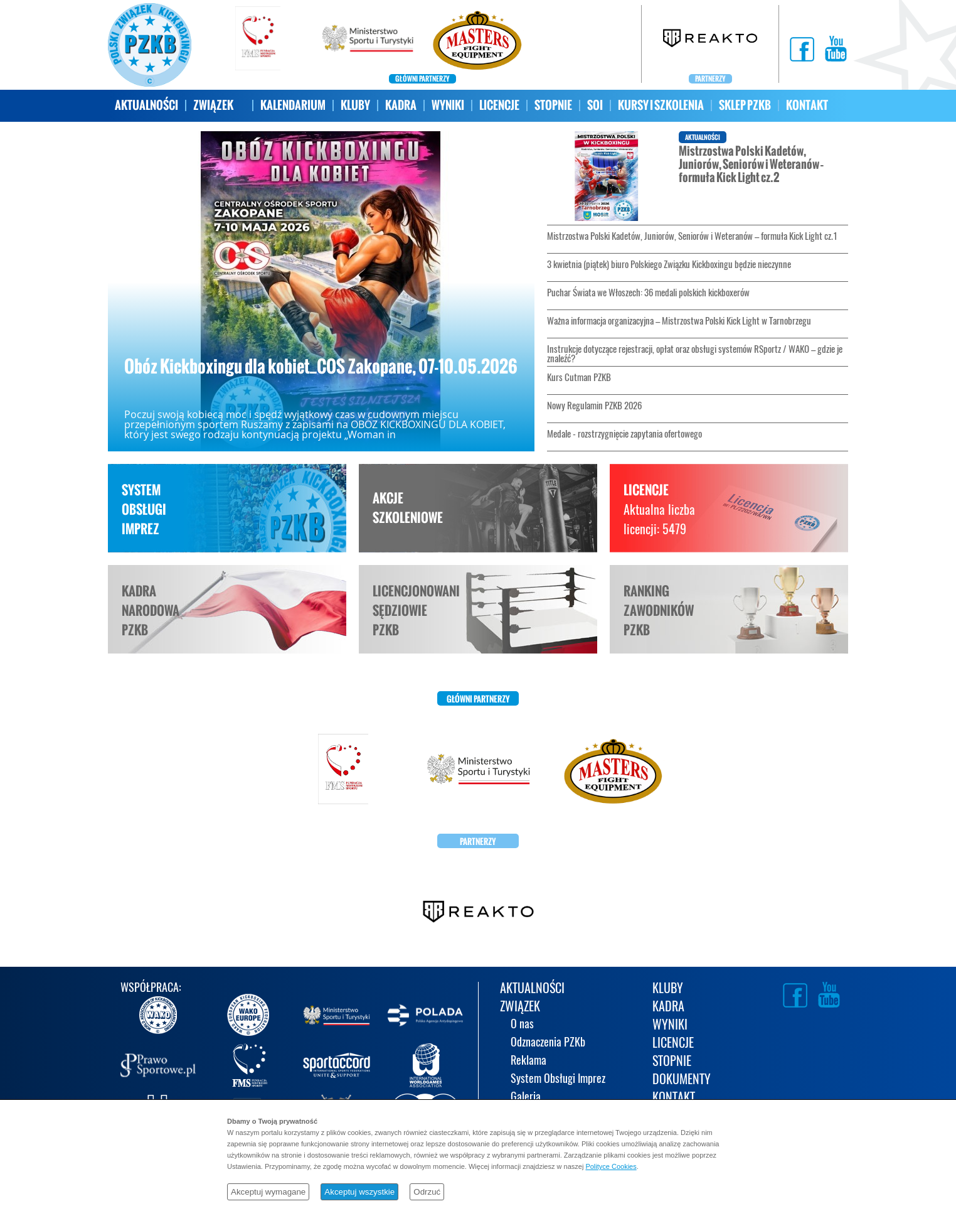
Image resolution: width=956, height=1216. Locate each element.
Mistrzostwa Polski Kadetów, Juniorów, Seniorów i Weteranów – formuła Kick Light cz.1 (692, 236)
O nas (522, 1024)
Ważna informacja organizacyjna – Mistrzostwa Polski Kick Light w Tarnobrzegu (679, 321)
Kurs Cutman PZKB (579, 377)
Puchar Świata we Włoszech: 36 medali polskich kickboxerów (648, 292)
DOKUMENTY (681, 1080)
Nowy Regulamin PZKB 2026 (594, 405)
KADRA (401, 105)
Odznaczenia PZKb (548, 1043)
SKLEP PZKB (745, 105)
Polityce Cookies (610, 1166)
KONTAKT (807, 105)
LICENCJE (499, 105)
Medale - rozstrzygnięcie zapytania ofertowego (624, 434)
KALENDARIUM (293, 105)
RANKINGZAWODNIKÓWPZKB (659, 610)
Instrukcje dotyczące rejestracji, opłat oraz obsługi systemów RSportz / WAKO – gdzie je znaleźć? (694, 354)
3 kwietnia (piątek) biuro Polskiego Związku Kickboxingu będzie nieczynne (669, 264)
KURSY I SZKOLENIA (661, 105)
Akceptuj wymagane (268, 1192)
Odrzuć (426, 1192)
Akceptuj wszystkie (359, 1192)
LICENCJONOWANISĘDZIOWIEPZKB (416, 610)
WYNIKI (448, 105)
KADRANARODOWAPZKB (150, 610)
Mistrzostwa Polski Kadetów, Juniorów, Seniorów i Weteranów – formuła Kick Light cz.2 (685, 176)
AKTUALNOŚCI (146, 105)
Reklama (528, 1061)
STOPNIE (553, 105)
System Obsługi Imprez (558, 1079)
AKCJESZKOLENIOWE (408, 507)
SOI (595, 105)
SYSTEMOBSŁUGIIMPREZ (144, 509)
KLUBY (355, 105)
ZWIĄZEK (213, 105)
